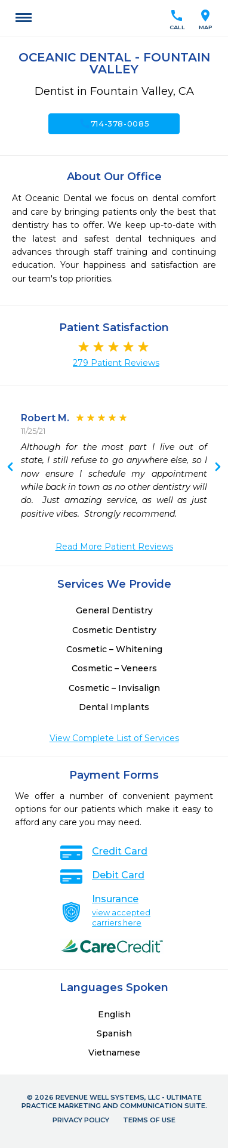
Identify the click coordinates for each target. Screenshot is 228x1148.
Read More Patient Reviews (114, 546)
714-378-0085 (114, 123)
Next (10, 468)
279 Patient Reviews (116, 362)
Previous (218, 468)
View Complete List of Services (114, 738)
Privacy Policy (81, 1120)
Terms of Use (149, 1120)
